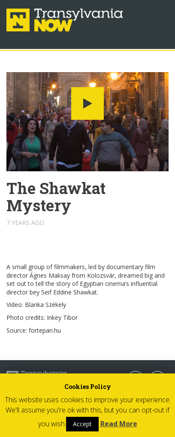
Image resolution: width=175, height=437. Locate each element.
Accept (82, 424)
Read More (118, 423)
